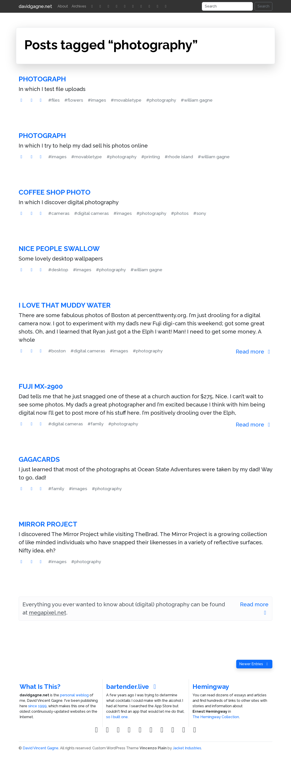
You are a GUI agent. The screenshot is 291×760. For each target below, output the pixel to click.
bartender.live (132, 686)
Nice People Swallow (59, 249)
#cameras (58, 213)
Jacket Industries (187, 748)
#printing (150, 156)
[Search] (227, 6)
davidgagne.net (35, 6)
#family (95, 423)
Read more (254, 351)
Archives (79, 6)
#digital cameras (91, 213)
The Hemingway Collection (216, 717)
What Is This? (40, 686)
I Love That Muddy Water (65, 305)
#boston (57, 350)
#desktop (58, 269)
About (63, 6)
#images (97, 100)
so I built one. (117, 717)
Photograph (42, 79)
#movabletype (126, 100)
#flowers (73, 100)
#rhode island (179, 156)
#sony (199, 213)
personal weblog (74, 695)
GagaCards (39, 459)
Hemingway (211, 686)
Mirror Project (48, 524)
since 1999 (37, 706)
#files (54, 100)
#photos (179, 213)
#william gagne (197, 100)
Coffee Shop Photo (54, 192)
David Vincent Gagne (40, 748)
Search (263, 6)
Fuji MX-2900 (41, 386)
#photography (161, 100)
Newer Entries (254, 664)
